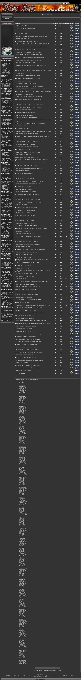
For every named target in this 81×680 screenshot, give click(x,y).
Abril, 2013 (21, 549)
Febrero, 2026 (22, 385)
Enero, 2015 (22, 526)
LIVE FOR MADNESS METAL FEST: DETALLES (27, 147)
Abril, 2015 (21, 522)
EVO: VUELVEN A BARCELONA (23, 257)
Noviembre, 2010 (23, 581)
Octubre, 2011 (22, 569)
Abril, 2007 (21, 629)
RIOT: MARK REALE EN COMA (23, 149)
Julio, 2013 (21, 546)
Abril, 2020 (21, 456)
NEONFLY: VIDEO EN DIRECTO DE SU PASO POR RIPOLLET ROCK (7, 131)
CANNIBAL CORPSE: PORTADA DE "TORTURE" (27, 133)
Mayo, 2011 (21, 574)
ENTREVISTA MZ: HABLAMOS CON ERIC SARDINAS (7, 292)
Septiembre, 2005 (23, 650)
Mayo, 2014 (21, 534)
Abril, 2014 (21, 536)
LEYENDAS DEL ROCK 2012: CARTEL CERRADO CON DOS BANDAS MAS (33, 131)
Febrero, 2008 (22, 618)
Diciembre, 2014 (22, 527)
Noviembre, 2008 (23, 608)
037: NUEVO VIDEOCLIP (21, 279)
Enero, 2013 (22, 552)
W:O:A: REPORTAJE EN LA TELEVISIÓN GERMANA (28, 365)
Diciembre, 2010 (22, 580)
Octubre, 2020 (22, 449)
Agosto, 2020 (22, 451)
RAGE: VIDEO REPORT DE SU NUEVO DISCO (27, 157)
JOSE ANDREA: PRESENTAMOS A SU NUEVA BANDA (28, 236)
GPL (46, 675)
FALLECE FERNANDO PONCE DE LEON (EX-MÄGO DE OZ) (7, 126)
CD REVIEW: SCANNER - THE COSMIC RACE (6, 232)
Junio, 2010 (21, 587)
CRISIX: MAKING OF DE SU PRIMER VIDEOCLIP (27, 347)
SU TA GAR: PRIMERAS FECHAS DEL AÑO (26, 357)
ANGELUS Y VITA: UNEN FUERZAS (24, 197)
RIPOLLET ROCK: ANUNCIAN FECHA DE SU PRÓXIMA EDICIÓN (7, 159)
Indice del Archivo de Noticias (41, 670)
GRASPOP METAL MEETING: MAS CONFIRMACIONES (29, 352)
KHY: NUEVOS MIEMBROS (22, 33)
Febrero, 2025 (22, 392)
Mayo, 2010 (21, 588)
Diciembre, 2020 (22, 447)
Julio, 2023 (21, 412)
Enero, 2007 (22, 632)
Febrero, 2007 (22, 631)
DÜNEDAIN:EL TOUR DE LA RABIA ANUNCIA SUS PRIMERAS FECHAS (32, 136)
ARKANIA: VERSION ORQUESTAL (24, 328)
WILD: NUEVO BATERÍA (21, 373)
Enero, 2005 (22, 659)
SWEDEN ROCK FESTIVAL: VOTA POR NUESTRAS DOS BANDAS (31, 228)
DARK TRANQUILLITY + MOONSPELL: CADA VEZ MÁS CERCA (7, 113)
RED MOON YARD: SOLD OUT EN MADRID (6, 211)
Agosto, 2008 (22, 611)
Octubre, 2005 (22, 649)
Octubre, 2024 (22, 396)
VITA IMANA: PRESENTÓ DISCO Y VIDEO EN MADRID (28, 52)
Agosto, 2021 (22, 438)
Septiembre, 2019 (23, 463)
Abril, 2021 (21, 442)
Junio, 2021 (21, 440)
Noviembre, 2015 (23, 514)
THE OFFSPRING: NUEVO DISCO (6, 149)
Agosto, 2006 (22, 638)
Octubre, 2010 (22, 582)
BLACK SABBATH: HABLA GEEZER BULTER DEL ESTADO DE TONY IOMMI (33, 91)
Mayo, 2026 (21, 381)
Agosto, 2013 (22, 544)
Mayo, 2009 (21, 601)
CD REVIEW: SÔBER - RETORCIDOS (7, 207)
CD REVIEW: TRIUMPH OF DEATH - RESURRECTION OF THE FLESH (7, 316)
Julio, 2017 (21, 492)
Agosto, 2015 (22, 518)
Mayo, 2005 (21, 654)
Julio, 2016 (21, 506)
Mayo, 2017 (21, 494)
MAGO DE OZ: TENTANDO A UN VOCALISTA (26, 273)
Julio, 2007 (21, 625)
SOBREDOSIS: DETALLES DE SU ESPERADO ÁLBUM (28, 184)
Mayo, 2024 (21, 401)
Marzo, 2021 (22, 443)
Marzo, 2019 (22, 470)
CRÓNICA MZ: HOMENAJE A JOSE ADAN (25, 68)
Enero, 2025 (22, 394)
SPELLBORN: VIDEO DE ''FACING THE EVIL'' (7, 203)
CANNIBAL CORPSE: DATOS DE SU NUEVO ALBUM (28, 244)
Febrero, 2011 (22, 578)
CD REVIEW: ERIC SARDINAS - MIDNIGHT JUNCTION (7, 280)
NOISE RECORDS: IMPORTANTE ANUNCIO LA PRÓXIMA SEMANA (6, 176)
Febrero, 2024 (22, 405)
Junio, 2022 (21, 427)
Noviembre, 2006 (23, 634)
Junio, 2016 (21, 507)
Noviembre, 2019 (23, 461)
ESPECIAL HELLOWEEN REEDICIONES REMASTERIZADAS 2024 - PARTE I (6, 187)
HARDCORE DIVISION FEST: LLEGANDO (25, 233)
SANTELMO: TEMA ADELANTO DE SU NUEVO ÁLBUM (28, 99)
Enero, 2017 (22, 499)
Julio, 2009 (21, 599)
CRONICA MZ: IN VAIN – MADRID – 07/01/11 (26, 215)
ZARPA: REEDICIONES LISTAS (23, 292)
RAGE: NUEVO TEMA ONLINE (23, 246)
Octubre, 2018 (22, 476)
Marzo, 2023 (22, 417)
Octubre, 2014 (22, 529)
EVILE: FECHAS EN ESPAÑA (22, 231)
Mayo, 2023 (21, 415)
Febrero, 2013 (22, 551)
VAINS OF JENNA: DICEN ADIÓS (23, 73)
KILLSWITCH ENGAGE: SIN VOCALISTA (25, 318)
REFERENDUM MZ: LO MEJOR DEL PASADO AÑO (28, 286)
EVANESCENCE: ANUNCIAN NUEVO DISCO (6, 140)
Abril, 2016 (21, 509)
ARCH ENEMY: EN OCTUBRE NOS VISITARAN (27, 165)
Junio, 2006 (21, 640)
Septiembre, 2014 (23, 530)
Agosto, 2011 (22, 571)
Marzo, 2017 (22, 497)
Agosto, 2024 (22, 398)
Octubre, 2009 (22, 595)
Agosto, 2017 (22, 491)
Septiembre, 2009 (23, 597)
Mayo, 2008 (21, 614)
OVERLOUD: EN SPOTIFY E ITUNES (24, 189)
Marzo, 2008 (22, 616)
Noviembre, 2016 (23, 501)
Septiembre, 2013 (23, 543)
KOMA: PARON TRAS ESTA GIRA (24, 110)
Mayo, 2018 (21, 481)
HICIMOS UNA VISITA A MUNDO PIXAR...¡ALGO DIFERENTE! (7, 264)
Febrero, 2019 (22, 471)
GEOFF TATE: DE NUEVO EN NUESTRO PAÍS (7, 107)
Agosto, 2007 (22, 624)
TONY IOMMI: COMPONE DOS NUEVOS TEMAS (27, 139)
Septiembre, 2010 (23, 583)
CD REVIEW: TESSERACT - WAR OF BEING (7, 297)
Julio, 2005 (21, 652)
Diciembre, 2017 (22, 487)
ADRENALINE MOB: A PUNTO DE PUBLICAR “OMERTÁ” (29, 96)
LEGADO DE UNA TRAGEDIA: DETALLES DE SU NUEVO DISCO (7, 90)
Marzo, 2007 (22, 630)
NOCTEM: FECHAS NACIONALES (24, 102)
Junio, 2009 (21, 600)
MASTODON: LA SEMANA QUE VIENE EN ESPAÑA (28, 199)
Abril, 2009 (21, 602)
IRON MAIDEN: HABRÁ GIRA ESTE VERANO (26, 83)
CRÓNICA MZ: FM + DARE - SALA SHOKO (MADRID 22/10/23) (7, 303)
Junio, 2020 (21, 453)
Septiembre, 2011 (23, 570)
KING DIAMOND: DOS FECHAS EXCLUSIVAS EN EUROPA (29, 104)
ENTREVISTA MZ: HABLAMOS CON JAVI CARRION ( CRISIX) (30, 334)
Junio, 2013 (21, 547)
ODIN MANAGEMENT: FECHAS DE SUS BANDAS (27, 41)
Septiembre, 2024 (23, 397)
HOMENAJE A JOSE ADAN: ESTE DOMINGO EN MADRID (29, 360)
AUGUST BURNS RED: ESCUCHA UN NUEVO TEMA (7, 145)
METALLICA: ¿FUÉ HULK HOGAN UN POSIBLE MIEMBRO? (30, 57)
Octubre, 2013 (22, 542)
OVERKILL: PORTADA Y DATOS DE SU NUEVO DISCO (29, 107)
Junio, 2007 (21, 626)
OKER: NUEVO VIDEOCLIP (22, 38)
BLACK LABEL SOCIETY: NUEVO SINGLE (6, 156)
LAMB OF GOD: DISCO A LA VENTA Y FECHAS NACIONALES (30, 123)
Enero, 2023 (22, 419)
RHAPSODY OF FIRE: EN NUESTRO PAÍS (7, 193)
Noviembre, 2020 (23, 448)
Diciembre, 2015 (22, 513)
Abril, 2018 (21, 482)
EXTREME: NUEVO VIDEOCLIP (6, 137)
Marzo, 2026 (22, 384)
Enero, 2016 (22, 512)
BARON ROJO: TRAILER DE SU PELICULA (26, 289)
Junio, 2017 (21, 493)
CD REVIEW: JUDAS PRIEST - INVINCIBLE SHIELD (7, 222)
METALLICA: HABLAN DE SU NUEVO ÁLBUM (26, 310)
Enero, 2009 (22, 605)
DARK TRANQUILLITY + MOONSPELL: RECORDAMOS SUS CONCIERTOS (7, 170)
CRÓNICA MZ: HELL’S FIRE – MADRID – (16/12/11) (28, 339)
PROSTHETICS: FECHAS (22, 126)
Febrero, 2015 (22, 524)
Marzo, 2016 (22, 510)
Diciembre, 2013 (22, 540)
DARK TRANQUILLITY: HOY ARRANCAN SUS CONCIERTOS (7, 79)
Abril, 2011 (21, 575)
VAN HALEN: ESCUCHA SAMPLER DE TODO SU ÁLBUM (29, 54)
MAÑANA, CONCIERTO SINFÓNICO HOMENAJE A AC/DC (7, 238)
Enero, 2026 (22, 386)
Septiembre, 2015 (23, 517)
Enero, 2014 (22, 539)
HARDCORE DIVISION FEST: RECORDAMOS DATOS (28, 60)
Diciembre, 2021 (22, 433)
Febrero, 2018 (22, 484)
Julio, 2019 (21, 466)
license (72, 675)
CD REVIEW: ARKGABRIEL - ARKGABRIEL (26, 191)
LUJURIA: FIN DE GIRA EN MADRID (24, 115)
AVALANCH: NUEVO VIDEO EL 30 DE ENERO (26, 207)
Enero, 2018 (22, 486)
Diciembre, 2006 (22, 633)
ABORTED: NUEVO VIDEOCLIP (23, 265)
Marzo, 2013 (22, 550)
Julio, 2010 (21, 585)
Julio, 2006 (21, 639)
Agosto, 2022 (22, 425)
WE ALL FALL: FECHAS (21, 31)
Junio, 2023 (21, 414)
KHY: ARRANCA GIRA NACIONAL (24, 154)
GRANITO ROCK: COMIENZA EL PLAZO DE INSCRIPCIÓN (29, 168)
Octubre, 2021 (22, 436)
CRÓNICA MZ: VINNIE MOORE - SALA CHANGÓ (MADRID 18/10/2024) (7, 102)
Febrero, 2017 (22, 498)
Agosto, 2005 (22, 651)
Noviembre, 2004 (23, 661)
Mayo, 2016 (21, 508)
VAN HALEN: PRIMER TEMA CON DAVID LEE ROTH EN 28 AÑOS (31, 320)
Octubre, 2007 (22, 622)
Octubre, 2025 (22, 389)
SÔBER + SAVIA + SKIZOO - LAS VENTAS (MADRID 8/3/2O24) (7, 227)
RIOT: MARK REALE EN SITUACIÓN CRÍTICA (26, 252)
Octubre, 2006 (22, 635)
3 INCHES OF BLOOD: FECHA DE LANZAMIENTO (27, 225)
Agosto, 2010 (22, 584)
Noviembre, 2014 (23, 528)
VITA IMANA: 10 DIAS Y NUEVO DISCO (25, 178)
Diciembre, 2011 (22, 567)
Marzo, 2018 (22, 483)
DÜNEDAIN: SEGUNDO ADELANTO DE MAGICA (27, 344)
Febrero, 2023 (22, 418)
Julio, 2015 (21, 519)
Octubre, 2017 (22, 489)
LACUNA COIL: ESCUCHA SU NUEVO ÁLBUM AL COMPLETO (30, 163)
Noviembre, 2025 (23, 388)
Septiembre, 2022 (23, 423)
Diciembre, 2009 (22, 593)
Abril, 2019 (21, 469)
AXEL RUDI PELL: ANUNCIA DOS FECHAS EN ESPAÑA (7, 118)
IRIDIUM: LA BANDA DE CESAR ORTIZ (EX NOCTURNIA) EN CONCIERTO (33, 305)
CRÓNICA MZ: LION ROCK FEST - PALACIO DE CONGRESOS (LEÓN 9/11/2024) (7, 85)
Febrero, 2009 (22, 604)
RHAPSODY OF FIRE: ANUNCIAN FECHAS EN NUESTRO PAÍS (30, 313)
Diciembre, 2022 (22, 420)
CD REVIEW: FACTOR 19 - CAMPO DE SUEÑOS (27, 194)
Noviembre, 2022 (23, 421)
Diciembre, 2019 (22, 460)
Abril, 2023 (21, 416)
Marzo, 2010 (22, 590)
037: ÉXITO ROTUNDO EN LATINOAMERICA (26, 117)
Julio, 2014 (21, 532)
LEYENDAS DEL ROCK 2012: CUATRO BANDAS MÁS (28, 341)
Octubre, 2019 (22, 462)
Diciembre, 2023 (22, 407)
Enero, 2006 (22, 645)
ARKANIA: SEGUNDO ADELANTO (24, 297)
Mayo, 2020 (21, 455)
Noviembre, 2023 (23, 408)
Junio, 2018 (21, 480)
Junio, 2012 (21, 560)
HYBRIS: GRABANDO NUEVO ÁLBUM (25, 223)
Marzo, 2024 (22, 404)
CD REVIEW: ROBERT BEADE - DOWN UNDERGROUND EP (7, 198)
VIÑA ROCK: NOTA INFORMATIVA (24, 254)
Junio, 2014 (21, 533)
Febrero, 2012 (22, 564)
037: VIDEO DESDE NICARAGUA (23, 81)
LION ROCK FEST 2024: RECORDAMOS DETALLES (7, 166)
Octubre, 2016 (22, 502)
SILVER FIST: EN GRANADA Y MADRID (25, 218)
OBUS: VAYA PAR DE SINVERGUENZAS (25, 112)
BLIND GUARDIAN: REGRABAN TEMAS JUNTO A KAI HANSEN (30, 89)
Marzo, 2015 (22, 523)
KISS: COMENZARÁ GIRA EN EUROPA (25, 239)
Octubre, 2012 (22, 555)
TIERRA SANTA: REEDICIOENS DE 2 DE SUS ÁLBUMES (29, 202)
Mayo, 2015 (21, 521)
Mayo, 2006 (21, 641)
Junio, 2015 (21, 520)
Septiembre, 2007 (23, 623)
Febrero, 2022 (22, 431)
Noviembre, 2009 (23, 594)
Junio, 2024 (21, 400)
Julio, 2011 (21, 572)
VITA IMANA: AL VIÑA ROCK (22, 268)
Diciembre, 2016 (22, 500)
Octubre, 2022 (22, 422)
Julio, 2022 (21, 426)
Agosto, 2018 (22, 478)
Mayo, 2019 (21, 468)
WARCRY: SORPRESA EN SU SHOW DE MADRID (27, 349)
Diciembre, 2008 (22, 607)
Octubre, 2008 (22, 609)
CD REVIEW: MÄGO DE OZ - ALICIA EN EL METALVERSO (7, 217)
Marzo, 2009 (22, 603)
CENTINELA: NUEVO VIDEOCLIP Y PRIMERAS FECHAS (29, 141)
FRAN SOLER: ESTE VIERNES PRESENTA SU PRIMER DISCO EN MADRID (33, 323)
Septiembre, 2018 (23, 477)
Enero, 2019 (22, 472)
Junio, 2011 (21, 573)
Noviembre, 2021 (23, 435)
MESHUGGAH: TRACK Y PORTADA (24, 176)
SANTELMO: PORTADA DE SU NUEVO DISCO (27, 241)
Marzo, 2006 (22, 643)
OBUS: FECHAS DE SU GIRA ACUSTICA (25, 94)
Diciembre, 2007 (22, 620)
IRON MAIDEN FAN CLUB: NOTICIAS (24, 128)
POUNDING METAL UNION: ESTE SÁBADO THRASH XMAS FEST (31, 181)
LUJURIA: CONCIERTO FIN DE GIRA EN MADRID (27, 262)
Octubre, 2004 (22, 662)
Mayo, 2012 (21, 561)
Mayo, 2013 (21, 548)
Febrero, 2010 (22, 591)
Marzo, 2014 (22, 537)
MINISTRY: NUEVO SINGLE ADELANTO (25, 276)
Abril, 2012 (21, 562)
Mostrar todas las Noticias (54, 670)
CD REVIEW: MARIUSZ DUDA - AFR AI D (7, 308)
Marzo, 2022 (22, 430)
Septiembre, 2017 (23, 490)
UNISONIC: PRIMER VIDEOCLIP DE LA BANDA (27, 284)
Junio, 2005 (21, 653)
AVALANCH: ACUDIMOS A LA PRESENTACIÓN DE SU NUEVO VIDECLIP (33, 65)
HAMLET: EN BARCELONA (22, 204)
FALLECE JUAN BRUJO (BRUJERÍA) (6, 123)
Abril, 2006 (21, 642)
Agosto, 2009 (22, 598)
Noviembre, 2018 (23, 475)
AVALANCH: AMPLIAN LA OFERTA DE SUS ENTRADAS (29, 307)
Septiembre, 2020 (23, 450)
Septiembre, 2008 (23, 610)
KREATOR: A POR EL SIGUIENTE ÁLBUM (25, 331)
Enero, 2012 (22, 565)
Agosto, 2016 (22, 504)
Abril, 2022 (21, 429)
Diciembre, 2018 (22, 473)
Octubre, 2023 (22, 409)
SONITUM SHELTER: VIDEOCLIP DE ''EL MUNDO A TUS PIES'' (7, 261)
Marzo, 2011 (22, 577)
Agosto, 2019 (22, 465)
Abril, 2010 (21, 589)
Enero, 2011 (22, 579)
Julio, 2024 (21, 399)
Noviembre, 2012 (23, 554)
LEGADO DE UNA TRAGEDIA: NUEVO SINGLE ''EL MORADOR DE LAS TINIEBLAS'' (6, 64)
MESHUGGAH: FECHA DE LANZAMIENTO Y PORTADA (29, 299)
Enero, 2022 (22, 432)
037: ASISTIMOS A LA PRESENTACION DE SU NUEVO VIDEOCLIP (31, 281)
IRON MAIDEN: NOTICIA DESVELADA (25, 355)
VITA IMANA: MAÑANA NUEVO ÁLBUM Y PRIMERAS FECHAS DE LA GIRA (33, 70)
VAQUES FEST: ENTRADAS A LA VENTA (25, 62)
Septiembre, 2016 (23, 503)
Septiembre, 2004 (23, 663)
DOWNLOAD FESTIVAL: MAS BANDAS (25, 173)
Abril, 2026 (21, 382)
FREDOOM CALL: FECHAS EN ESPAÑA (25, 220)
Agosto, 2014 (22, 531)
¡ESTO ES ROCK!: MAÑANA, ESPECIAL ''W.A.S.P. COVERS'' (7, 256)
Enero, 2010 (22, 592)
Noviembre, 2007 (23, 621)
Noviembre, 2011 (23, 568)
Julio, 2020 (21, 452)
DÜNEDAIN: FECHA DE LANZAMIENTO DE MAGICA (28, 294)
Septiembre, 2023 (23, 410)
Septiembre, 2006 (23, 636)
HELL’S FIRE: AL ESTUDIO (22, 362)
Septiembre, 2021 (23, 437)
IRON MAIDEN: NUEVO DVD (22, 170)
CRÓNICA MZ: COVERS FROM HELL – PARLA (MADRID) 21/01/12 (31, 47)
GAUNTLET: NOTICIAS (21, 25)
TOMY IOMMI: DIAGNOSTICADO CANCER (26, 336)
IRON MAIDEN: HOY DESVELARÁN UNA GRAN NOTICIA (29, 368)
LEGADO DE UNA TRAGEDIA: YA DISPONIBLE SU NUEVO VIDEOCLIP (6, 72)
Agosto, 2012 (22, 558)
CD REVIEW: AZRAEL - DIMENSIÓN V (7, 182)
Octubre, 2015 (22, 516)
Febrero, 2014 (22, 538)
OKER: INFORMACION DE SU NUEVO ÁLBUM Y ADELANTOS (30, 249)
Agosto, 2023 (22, 411)
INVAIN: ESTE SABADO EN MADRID (24, 370)
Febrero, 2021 (22, 445)
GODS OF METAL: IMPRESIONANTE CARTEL (26, 28)
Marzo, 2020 (22, 457)
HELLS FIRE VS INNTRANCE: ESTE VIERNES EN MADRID (29, 86)
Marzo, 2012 (22, 563)
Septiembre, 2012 (23, 557)
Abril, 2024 (21, 402)
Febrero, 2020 (22, 458)
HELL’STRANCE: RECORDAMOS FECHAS (26, 326)
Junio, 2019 (21, 467)
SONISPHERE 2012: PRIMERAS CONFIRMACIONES (28, 75)
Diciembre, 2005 (22, 646)
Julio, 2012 (21, 559)
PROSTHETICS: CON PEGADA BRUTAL (25, 210)
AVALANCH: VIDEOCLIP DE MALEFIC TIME (26, 49)
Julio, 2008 (21, 612)
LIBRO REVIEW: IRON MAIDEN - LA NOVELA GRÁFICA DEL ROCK (7, 270)
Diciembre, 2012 (22, 553)
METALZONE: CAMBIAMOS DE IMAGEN (25, 144)
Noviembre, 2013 (23, 541)
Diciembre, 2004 (22, 660)
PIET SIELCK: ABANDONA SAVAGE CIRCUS (26, 315)
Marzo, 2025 (22, 391)
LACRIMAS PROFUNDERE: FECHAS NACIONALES (28, 152)
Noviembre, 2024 (23, 395)
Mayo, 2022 (21, 428)
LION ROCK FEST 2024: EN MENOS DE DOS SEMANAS (7, 96)
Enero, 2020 (22, 459)
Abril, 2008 (21, 615)
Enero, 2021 (22, 446)
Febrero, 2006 (22, 644)
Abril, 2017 (21, 496)
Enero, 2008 (22, 619)
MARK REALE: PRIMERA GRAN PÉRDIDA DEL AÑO (28, 78)
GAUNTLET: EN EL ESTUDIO (22, 302)
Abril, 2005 (21, 655)
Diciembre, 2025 (22, 387)
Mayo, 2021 (21, 441)
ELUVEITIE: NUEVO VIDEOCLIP (23, 186)
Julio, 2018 (21, 479)
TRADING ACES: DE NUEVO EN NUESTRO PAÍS (7, 275)
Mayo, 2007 (21, 628)
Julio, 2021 (21, 439)
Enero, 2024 (22, 406)
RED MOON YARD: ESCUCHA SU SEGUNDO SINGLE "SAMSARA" (6, 243)
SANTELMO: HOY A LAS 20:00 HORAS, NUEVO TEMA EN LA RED (31, 36)
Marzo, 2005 (22, 656)
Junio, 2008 (21, 613)
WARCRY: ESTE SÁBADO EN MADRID (25, 212)
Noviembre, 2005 (23, 648)
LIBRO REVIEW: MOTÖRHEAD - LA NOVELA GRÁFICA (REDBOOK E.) (6, 286)
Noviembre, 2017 (23, 488)
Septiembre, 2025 (23, 390)
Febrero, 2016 (22, 511)
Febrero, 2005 (22, 658)
